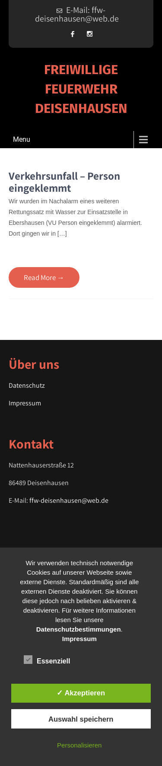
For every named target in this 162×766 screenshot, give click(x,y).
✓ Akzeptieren (81, 693)
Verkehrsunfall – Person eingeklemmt (64, 181)
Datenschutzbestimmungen (78, 629)
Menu (21, 139)
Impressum (25, 403)
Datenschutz (27, 385)
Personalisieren (79, 745)
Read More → (44, 277)
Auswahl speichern (80, 719)
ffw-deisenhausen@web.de (68, 500)
